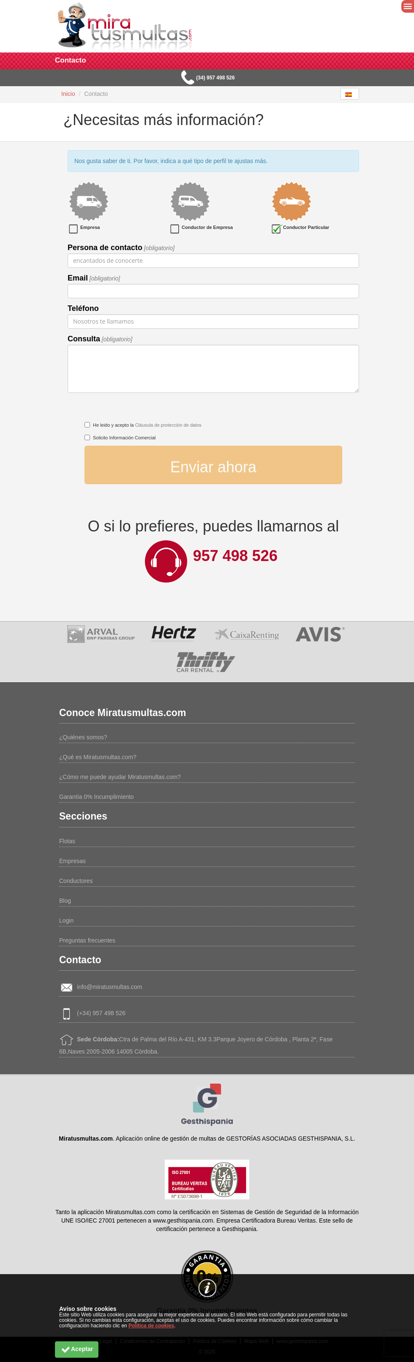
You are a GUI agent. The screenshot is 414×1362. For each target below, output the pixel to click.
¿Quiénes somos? (83, 737)
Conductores (76, 880)
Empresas (72, 861)
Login (66, 920)
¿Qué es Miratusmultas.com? (97, 757)
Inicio (68, 93)
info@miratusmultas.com (109, 986)
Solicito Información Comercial (124, 437)
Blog (65, 900)
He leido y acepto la (147, 425)
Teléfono (83, 308)
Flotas (67, 841)
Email (78, 278)
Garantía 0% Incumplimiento (96, 796)
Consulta (84, 339)
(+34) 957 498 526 (101, 1013)
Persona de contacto (105, 247)
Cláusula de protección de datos (168, 425)
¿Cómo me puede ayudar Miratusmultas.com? (120, 777)
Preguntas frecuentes (87, 940)
